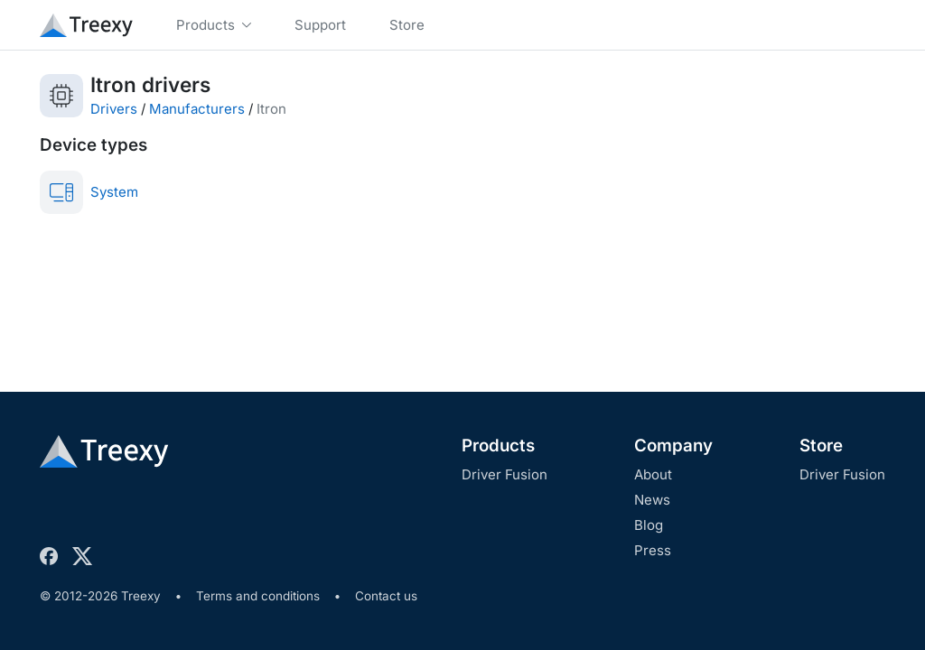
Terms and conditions (258, 596)
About (653, 474)
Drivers (113, 108)
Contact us (386, 596)
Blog (648, 525)
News (652, 499)
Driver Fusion (504, 474)
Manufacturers (197, 108)
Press (652, 550)
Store (821, 445)
